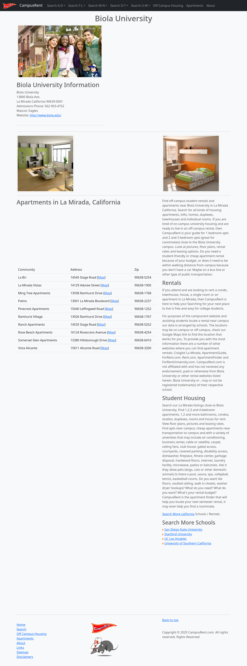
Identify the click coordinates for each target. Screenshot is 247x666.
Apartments (194, 5)
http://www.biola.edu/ (45, 115)
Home (21, 625)
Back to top (170, 620)
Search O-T (118, 5)
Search (21, 629)
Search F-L (75, 5)
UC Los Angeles (175, 539)
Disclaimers (25, 657)
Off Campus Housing (32, 634)
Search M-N (96, 5)
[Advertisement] (123, 161)
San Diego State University (183, 529)
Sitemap (23, 652)
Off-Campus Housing (168, 5)
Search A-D (55, 5)
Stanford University (178, 534)
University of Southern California (187, 543)
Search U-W (139, 5)
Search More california (178, 514)
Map (101, 277)
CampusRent (21, 6)
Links (20, 648)
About (210, 5)
